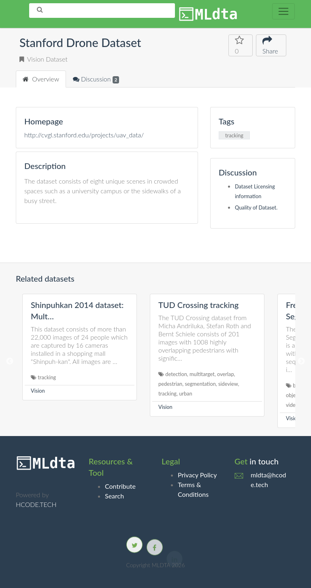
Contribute (120, 486)
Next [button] (301, 361)
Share (271, 45)
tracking (234, 135)
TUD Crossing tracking (198, 305)
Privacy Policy (197, 475)
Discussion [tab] (96, 79)
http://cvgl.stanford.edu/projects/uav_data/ (84, 135)
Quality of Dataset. (256, 207)
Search (114, 496)
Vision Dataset (43, 59)
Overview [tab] (41, 79)
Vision (38, 390)
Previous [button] (10, 361)
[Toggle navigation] (283, 11)
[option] (79, 347)
